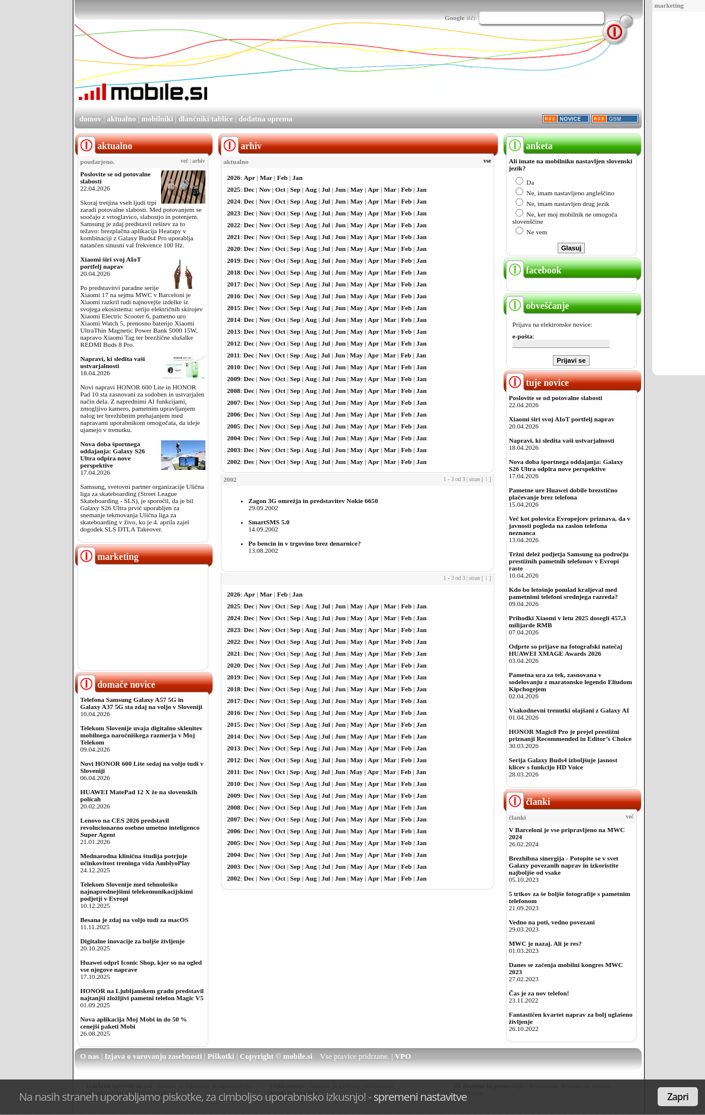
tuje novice (537, 383)
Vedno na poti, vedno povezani (552, 922)
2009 (233, 378)
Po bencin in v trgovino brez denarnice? (305, 543)
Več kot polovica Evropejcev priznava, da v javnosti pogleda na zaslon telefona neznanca (569, 525)
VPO (403, 1056)
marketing (669, 5)
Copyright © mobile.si (276, 1056)
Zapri (677, 1096)
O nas (89, 1056)
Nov (265, 189)
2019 (233, 260)
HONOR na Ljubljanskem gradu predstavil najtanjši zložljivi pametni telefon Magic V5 (142, 994)
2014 (233, 319)
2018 (233, 272)
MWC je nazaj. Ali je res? (545, 943)
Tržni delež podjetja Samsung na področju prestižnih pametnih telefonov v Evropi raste (569, 561)
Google (455, 17)
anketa (529, 146)
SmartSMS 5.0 (269, 522)
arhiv (198, 161)
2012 (233, 343)
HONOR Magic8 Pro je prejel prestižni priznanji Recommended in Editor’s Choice (570, 735)
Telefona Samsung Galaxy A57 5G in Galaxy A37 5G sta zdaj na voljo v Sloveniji (141, 703)
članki (528, 802)
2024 (233, 201)
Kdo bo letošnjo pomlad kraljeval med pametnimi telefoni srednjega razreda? (563, 593)
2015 (233, 307)
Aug (311, 189)
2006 (233, 414)
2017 (233, 284)
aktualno (121, 118)
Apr (249, 177)
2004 (233, 438)
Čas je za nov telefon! (539, 993)
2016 (233, 295)
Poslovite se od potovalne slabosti (556, 397)
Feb (282, 177)
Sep (295, 189)
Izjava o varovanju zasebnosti (153, 1056)
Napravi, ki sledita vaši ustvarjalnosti (113, 362)
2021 (233, 236)
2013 (233, 331)
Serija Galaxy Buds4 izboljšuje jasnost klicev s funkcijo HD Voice (563, 763)
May (356, 189)
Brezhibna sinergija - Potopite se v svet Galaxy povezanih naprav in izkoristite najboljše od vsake (564, 865)
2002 (233, 461)
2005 (233, 426)
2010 (233, 366)
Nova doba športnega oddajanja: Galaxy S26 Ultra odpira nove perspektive (113, 454)
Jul (325, 189)
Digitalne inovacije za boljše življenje (133, 941)
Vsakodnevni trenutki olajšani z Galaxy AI (569, 710)
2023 (233, 213)
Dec (249, 189)
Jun (340, 189)
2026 (233, 177)
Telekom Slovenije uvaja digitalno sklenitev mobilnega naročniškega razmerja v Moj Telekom (142, 735)
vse (487, 161)
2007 (233, 402)
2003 (233, 449)
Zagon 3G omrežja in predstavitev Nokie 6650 (313, 500)
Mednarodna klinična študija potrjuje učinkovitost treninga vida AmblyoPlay (136, 859)
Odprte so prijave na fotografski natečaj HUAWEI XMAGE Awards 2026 (566, 650)
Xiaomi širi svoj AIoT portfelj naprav (111, 263)
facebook (534, 270)
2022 (233, 224)
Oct (280, 189)
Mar (266, 177)
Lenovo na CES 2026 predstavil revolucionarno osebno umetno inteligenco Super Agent (140, 827)
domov (90, 118)
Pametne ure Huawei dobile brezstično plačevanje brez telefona (563, 493)
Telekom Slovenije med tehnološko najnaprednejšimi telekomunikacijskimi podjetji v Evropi (137, 891)
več (184, 161)
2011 (233, 355)
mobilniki (157, 118)
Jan (297, 177)
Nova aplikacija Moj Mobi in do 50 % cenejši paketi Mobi (134, 1023)
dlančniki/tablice (205, 118)
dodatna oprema (265, 118)
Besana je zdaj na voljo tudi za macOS (135, 919)
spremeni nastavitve (420, 1096)
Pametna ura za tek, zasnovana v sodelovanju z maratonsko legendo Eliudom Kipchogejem (570, 681)
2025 (233, 189)
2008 (233, 390)
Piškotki (220, 1056)
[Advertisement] (426, 72)
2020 (233, 248)
